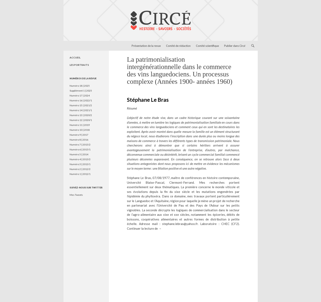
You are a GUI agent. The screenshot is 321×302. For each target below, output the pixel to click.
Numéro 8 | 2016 (79, 139)
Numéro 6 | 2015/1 (80, 149)
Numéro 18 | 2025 (80, 85)
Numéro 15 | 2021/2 (81, 105)
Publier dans (234, 45)
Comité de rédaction (178, 45)
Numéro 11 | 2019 (80, 124)
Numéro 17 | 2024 (80, 95)
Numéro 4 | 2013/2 (80, 159)
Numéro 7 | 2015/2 (80, 144)
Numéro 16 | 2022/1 (81, 100)
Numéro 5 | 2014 (79, 154)
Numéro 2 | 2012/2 (80, 169)
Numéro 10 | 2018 (80, 129)
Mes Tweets (76, 194)
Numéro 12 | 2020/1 (81, 120)
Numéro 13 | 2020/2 (81, 115)
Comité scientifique (207, 45)
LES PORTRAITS (79, 64)
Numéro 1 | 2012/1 (80, 174)
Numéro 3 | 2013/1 (80, 164)
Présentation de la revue (146, 45)
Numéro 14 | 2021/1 (81, 110)
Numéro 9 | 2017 (79, 134)
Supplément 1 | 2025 (81, 90)
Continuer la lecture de (144, 228)
